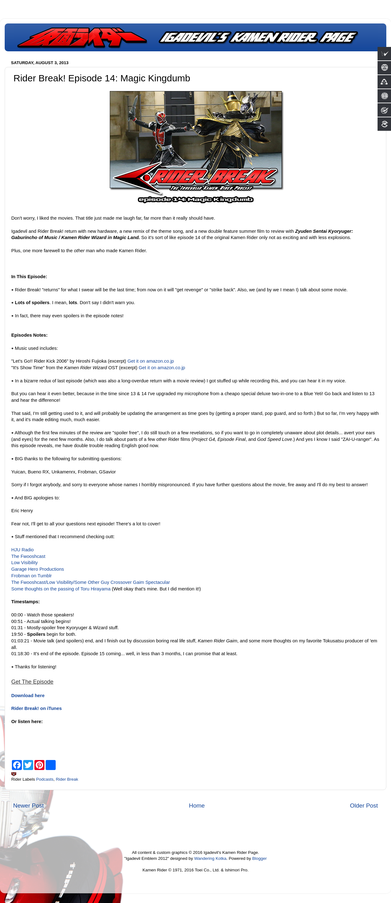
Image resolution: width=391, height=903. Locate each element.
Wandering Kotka (210, 858)
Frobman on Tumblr (31, 575)
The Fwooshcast (28, 556)
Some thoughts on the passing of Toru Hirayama (60, 588)
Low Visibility (24, 562)
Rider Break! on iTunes (36, 708)
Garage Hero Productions (37, 569)
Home (197, 805)
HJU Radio (22, 549)
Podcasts (45, 779)
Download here (27, 695)
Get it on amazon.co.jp (150, 361)
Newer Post (28, 805)
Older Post (364, 805)
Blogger (259, 858)
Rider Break (67, 779)
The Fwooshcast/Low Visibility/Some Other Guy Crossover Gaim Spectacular (90, 582)
